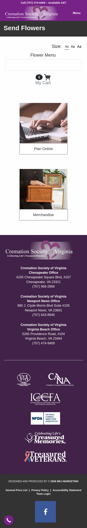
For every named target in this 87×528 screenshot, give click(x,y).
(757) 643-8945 (43, 315)
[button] (67, 46)
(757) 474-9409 (43, 343)
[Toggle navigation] (43, 65)
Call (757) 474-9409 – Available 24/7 (43, 2)
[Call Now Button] (9, 520)
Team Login (43, 493)
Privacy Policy (40, 490)
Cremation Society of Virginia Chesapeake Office (44, 270)
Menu (76, 13)
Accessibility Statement (67, 490)
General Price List (16, 490)
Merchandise (43, 215)
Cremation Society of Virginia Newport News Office (44, 299)
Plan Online (43, 149)
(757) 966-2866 (43, 286)
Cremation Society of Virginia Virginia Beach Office (44, 327)
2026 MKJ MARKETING (64, 481)
